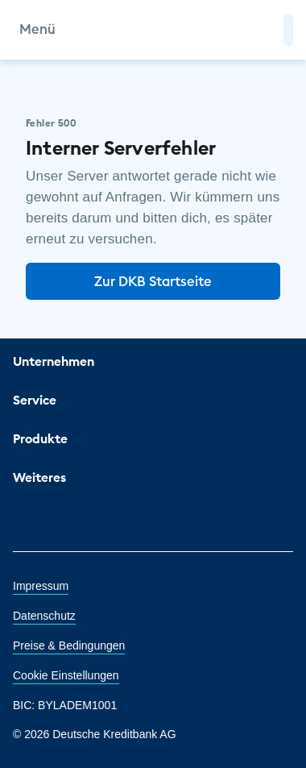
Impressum (40, 585)
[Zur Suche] (264, 30)
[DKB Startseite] (153, 30)
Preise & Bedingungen (69, 645)
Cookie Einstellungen (66, 675)
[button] (288, 30)
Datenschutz (44, 615)
